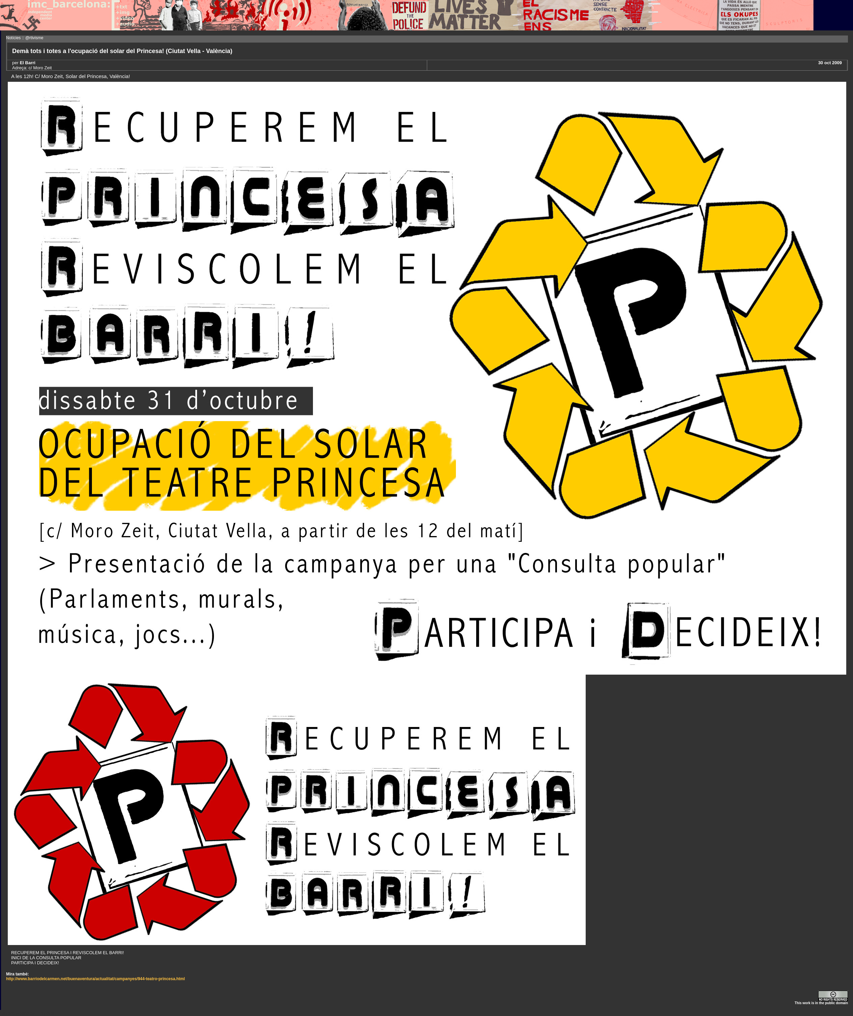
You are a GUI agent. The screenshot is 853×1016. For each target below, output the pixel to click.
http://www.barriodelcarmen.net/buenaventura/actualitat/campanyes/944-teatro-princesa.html (95, 978)
